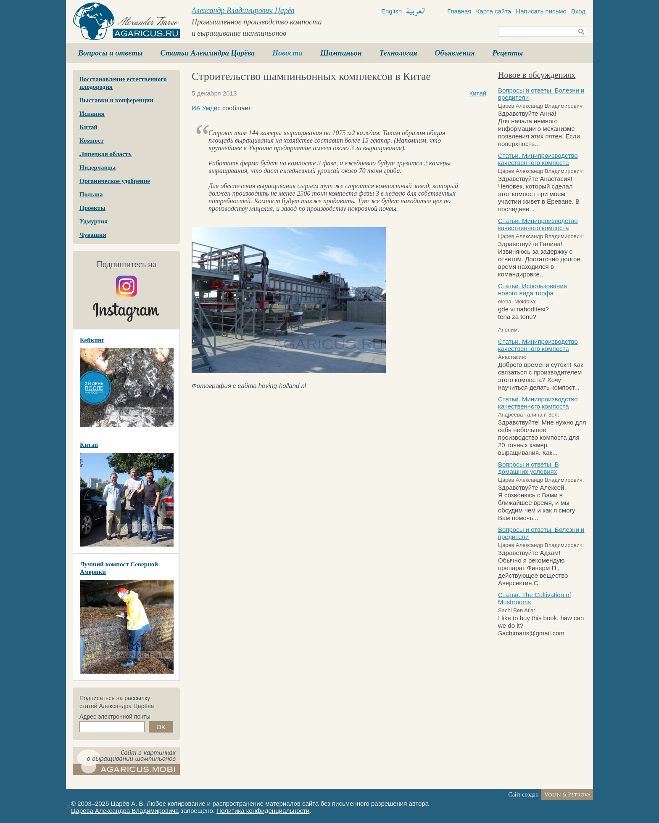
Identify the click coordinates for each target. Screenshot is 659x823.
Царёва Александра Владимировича (125, 810)
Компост (91, 140)
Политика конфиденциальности (262, 810)
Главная (459, 11)
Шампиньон (341, 53)
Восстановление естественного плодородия (123, 83)
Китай (88, 127)
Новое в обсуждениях (536, 75)
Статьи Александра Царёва (208, 53)
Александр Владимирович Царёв (243, 10)
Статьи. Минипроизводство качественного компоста (538, 159)
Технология (398, 53)
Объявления (455, 53)
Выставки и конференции (116, 100)
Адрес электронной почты (114, 716)
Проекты (92, 207)
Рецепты (507, 53)
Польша (91, 194)
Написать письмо (541, 11)
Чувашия (92, 234)
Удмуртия (93, 221)
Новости (287, 53)
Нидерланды (97, 167)
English (391, 11)
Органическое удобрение (114, 181)
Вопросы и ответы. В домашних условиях (528, 468)
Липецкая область (105, 154)
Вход (578, 11)
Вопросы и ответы (110, 53)
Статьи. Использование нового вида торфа (532, 289)
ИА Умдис (206, 108)
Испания (92, 113)
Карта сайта (493, 11)
